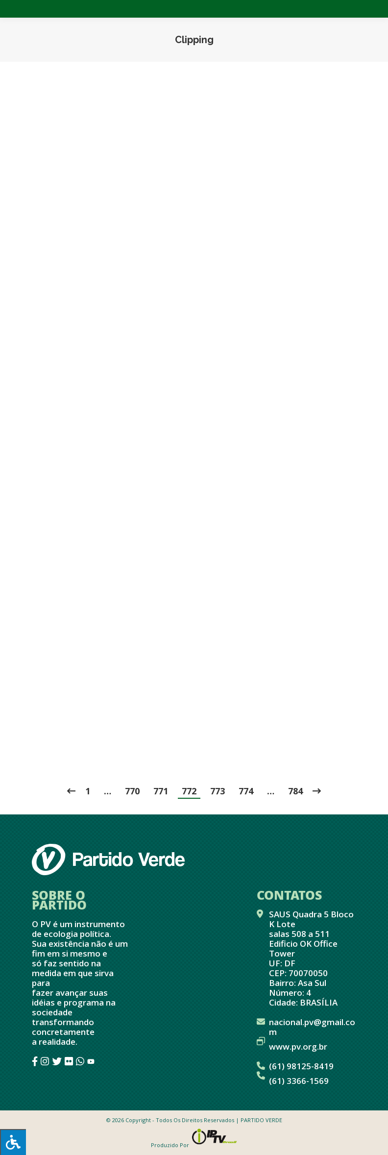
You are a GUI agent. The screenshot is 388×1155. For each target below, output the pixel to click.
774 (246, 791)
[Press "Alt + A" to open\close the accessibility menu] (13, 1142)
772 (189, 791)
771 (160, 791)
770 (132, 791)
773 (217, 791)
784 (295, 791)
